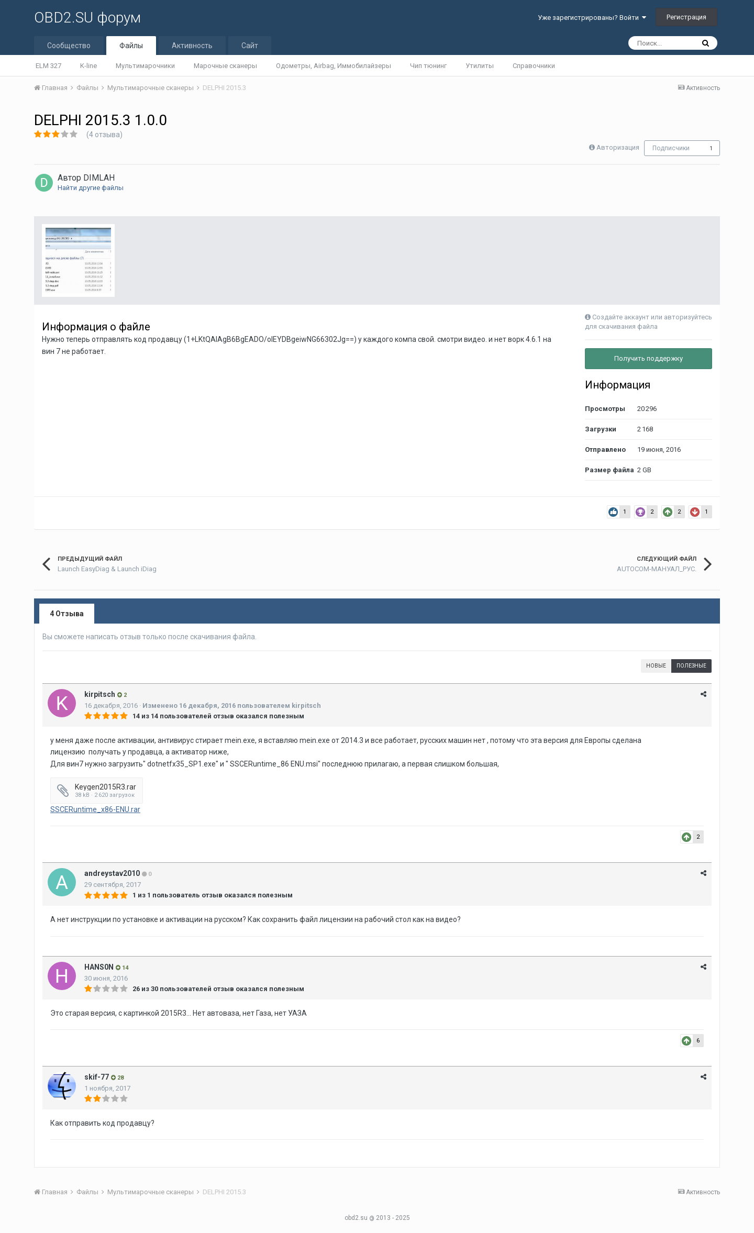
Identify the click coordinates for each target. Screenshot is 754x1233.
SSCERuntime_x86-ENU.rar (95, 809)
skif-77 (96, 1077)
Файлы (131, 45)
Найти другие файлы (91, 188)
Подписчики (671, 148)
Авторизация (617, 147)
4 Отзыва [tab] (67, 613)
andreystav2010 (112, 873)
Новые (656, 666)
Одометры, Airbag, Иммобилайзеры (333, 66)
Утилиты (479, 66)
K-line (88, 66)
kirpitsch (99, 694)
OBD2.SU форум (87, 17)
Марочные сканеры (225, 66)
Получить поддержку (648, 358)
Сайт (249, 45)
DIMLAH (99, 178)
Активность (192, 45)
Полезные (691, 666)
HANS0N (99, 967)
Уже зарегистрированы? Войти (592, 17)
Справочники (534, 66)
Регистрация (686, 17)
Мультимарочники (145, 66)
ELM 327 (48, 66)
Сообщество (69, 45)
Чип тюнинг (428, 66)
